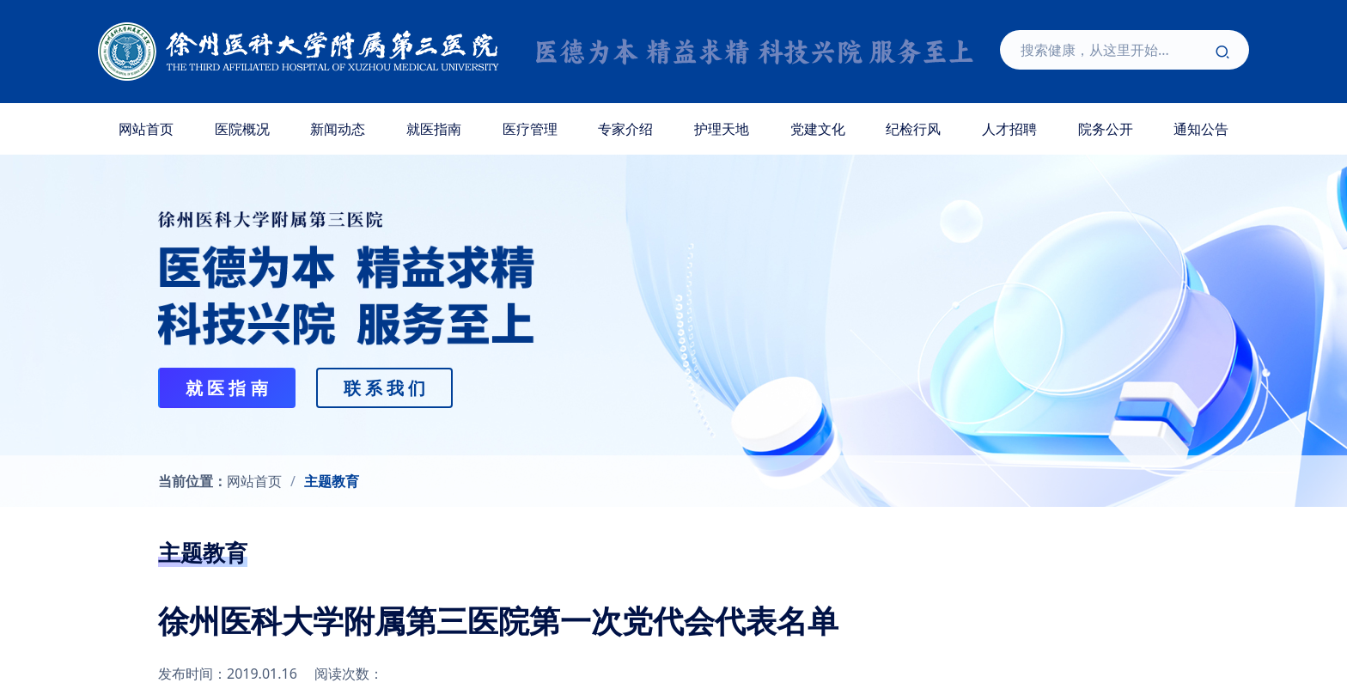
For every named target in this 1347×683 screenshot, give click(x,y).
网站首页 (146, 128)
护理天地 (721, 128)
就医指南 (433, 128)
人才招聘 (1009, 128)
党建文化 (817, 128)
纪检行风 (913, 128)
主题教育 (331, 481)
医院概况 (242, 128)
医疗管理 (530, 128)
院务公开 (1105, 128)
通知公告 (1200, 128)
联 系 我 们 (385, 387)
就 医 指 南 (227, 387)
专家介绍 (625, 128)
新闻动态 (337, 128)
